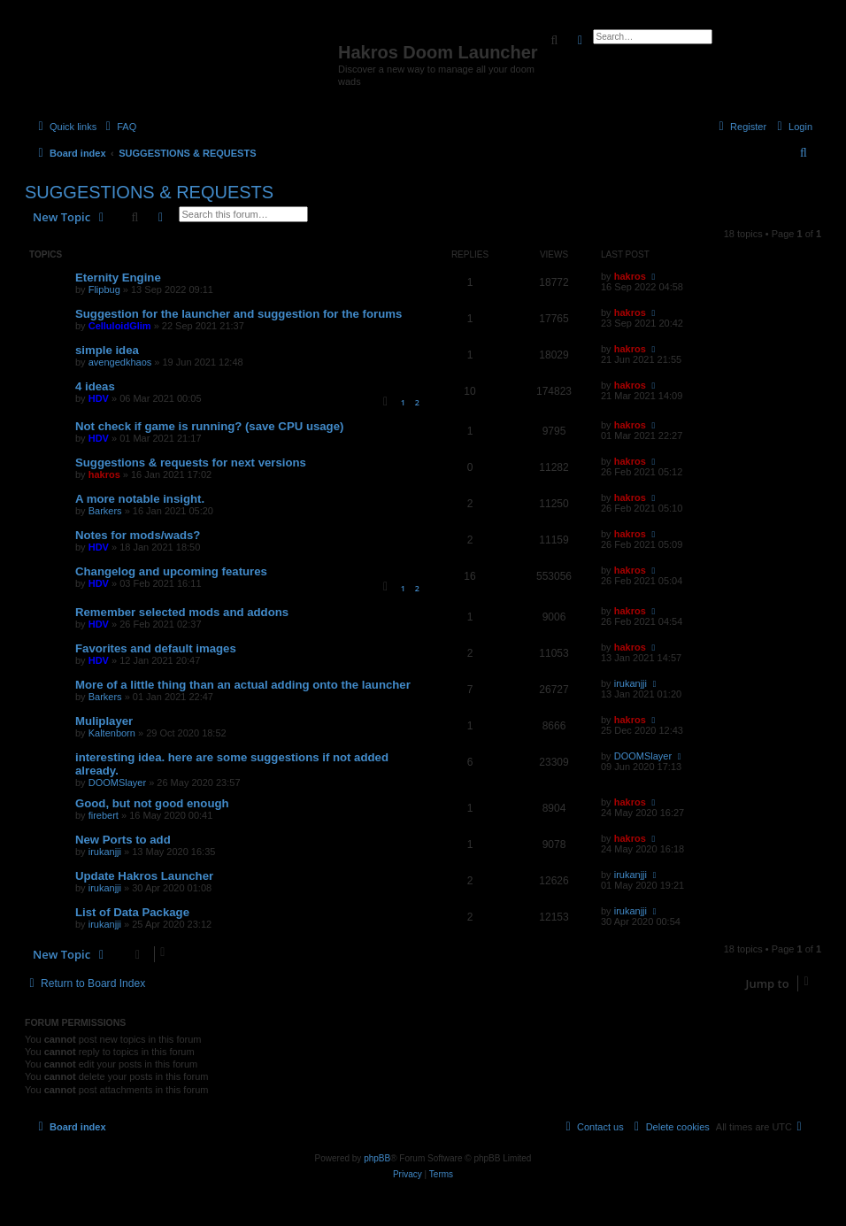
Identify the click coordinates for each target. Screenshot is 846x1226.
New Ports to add (123, 839)
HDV (98, 398)
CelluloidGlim (119, 325)
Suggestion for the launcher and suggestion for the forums (238, 313)
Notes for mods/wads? (137, 535)
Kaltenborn (111, 733)
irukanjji (630, 683)
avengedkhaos (120, 362)
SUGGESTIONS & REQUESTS (149, 192)
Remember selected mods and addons (181, 612)
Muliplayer (104, 721)
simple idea (107, 350)
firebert (103, 815)
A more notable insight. (139, 498)
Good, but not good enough (152, 803)
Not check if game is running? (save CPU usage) (209, 426)
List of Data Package (132, 912)
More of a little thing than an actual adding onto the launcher (243, 684)
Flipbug (104, 289)
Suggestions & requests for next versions (190, 462)
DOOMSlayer (117, 782)
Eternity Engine (118, 277)
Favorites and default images (155, 648)
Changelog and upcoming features (171, 571)
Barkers (105, 510)
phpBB (377, 1158)
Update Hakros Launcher (144, 876)
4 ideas (95, 386)
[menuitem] (118, 126)
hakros (630, 276)
